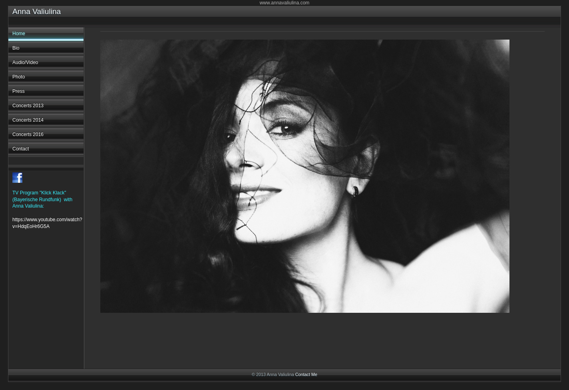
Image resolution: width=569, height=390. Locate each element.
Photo (18, 77)
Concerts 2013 (28, 105)
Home (18, 33)
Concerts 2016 (28, 134)
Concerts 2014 (28, 120)
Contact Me (306, 374)
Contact (20, 149)
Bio (15, 48)
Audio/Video (25, 62)
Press (18, 91)
